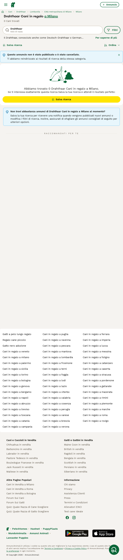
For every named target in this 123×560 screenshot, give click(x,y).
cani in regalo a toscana (16, 415)
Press (67, 498)
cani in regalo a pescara (56, 345)
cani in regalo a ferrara (96, 334)
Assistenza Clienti (74, 493)
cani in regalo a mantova (57, 351)
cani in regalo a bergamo (17, 392)
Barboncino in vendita (19, 449)
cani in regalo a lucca (95, 345)
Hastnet (35, 528)
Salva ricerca (12, 45)
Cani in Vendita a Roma (19, 489)
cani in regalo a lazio (55, 386)
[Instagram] (74, 517)
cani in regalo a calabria (56, 397)
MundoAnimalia (17, 533)
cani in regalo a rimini (95, 397)
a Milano (51, 16)
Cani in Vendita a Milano (20, 484)
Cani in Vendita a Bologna (21, 493)
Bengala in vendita (74, 458)
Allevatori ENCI (73, 507)
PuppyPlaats (50, 528)
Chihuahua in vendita (18, 444)
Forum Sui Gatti (15, 502)
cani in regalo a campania (17, 426)
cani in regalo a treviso (16, 409)
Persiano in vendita (75, 467)
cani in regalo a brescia (56, 420)
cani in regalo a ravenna (56, 340)
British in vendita (74, 449)
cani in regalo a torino (15, 374)
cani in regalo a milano (16, 357)
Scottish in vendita (75, 462)
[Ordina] (112, 45)
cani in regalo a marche (96, 409)
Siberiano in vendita (75, 471)
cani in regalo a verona (56, 426)
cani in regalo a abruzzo (16, 403)
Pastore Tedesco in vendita (22, 458)
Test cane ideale (73, 511)
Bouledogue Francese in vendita (25, 462)
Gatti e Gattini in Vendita (78, 440)
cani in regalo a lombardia (58, 357)
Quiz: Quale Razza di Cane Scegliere (27, 507)
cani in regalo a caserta (96, 368)
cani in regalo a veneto (16, 351)
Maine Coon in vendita (77, 444)
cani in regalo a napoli (15, 397)
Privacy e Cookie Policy (76, 548)
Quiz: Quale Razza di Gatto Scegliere (27, 511)
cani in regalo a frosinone (57, 363)
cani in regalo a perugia (56, 409)
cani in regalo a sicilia (15, 368)
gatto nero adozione (14, 345)
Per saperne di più (106, 37)
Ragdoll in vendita (74, 453)
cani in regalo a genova (16, 386)
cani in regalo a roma (95, 415)
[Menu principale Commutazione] (6, 4)
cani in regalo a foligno (96, 357)
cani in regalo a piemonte (98, 403)
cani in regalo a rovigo (96, 420)
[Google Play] (76, 533)
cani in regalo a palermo (17, 363)
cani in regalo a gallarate (97, 386)
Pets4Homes (19, 528)
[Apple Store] (104, 533)
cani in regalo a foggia (55, 374)
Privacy (68, 489)
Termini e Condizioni (76, 502)
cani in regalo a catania (16, 420)
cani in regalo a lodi (54, 380)
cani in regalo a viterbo (56, 392)
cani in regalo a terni (55, 368)
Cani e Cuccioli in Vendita (21, 440)
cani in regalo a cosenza (57, 403)
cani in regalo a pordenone (98, 380)
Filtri (112, 30)
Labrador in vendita (17, 453)
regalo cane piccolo (14, 340)
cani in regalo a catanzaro (98, 363)
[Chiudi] (119, 54)
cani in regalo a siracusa (97, 374)
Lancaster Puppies (17, 537)
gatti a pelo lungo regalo (17, 334)
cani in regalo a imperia (96, 340)
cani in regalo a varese (56, 415)
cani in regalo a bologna (16, 380)
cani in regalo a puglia (55, 334)
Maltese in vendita (17, 471)
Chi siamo (69, 484)
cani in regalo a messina (97, 351)
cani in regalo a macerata (97, 392)
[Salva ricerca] (114, 550)
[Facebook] (67, 517)
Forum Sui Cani (15, 498)
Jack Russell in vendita (19, 467)
